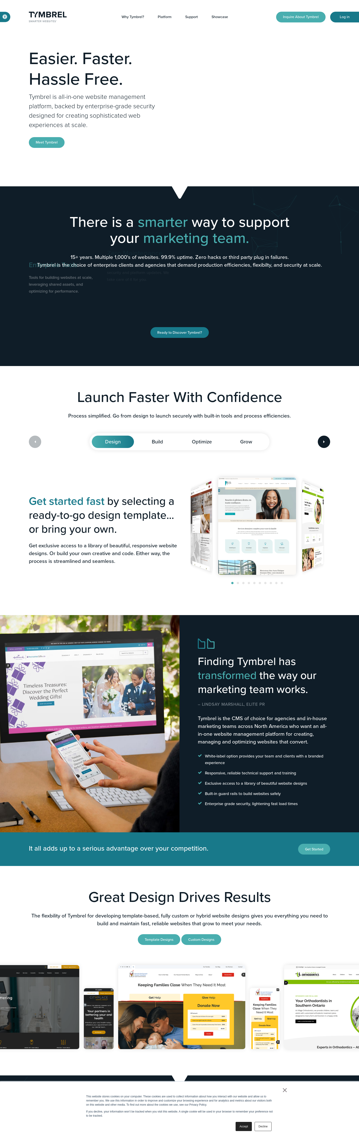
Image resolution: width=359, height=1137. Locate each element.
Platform (164, 16)
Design (113, 441)
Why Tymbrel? (133, 16)
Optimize (202, 441)
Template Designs (159, 939)
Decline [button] (263, 1126)
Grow (246, 441)
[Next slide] (324, 442)
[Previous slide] (35, 442)
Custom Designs (201, 939)
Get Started (314, 849)
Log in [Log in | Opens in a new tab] (345, 16)
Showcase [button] (220, 16)
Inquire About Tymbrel (301, 16)
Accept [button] (243, 1126)
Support (191, 16)
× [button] (284, 1090)
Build (157, 441)
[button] (232, 583)
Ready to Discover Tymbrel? (179, 332)
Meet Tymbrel (47, 142)
